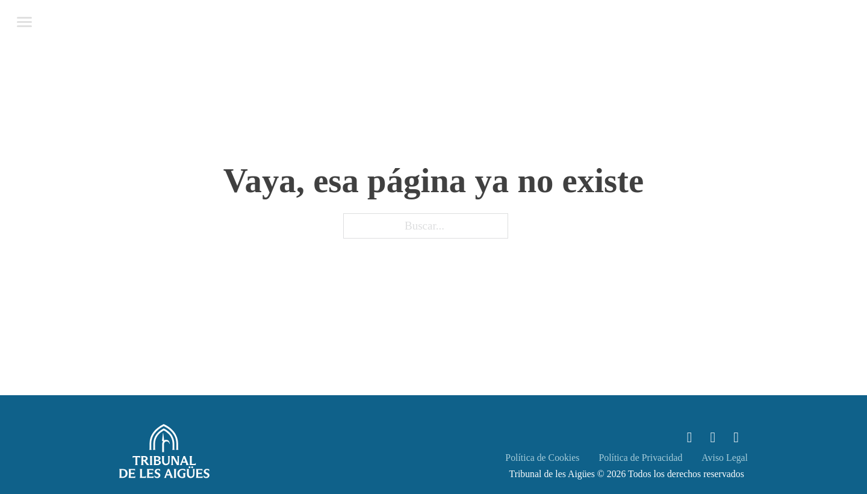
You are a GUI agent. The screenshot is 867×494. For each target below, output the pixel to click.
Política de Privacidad (640, 457)
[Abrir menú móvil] (24, 22)
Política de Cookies (542, 457)
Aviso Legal (724, 457)
